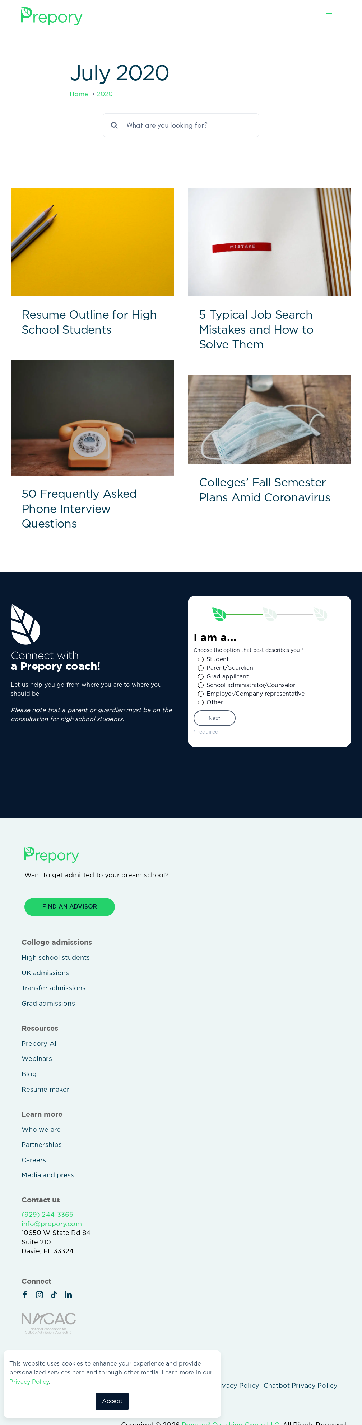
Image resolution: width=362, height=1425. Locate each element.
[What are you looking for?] (181, 125)
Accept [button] (112, 1401)
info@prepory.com (52, 1224)
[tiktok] (53, 1294)
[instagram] (39, 1294)
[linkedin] (68, 1294)
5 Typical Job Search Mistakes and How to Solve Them (256, 329)
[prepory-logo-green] (52, 10)
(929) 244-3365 (48, 1214)
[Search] (114, 125)
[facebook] (25, 1294)
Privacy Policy (29, 1381)
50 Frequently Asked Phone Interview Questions (79, 508)
